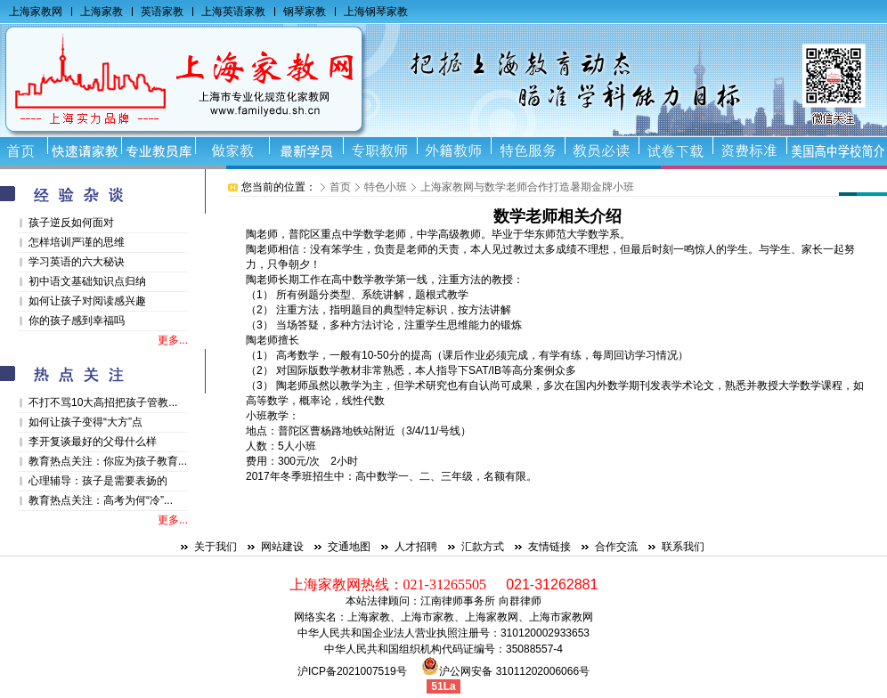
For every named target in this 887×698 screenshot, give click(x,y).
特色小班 (385, 187)
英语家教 (162, 11)
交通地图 (349, 546)
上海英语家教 (233, 11)
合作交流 (616, 546)
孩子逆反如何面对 (71, 222)
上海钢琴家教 (376, 11)
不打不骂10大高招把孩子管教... (102, 402)
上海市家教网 (561, 617)
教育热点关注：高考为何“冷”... (100, 500)
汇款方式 (482, 546)
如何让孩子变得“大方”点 (85, 422)
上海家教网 (35, 11)
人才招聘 (416, 546)
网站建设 (282, 546)
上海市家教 (427, 617)
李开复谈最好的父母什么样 (92, 441)
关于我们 (215, 546)
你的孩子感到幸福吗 (76, 320)
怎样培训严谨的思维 (76, 242)
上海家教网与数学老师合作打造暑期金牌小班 (527, 187)
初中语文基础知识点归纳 (87, 281)
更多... (173, 340)
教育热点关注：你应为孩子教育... (107, 461)
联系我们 (683, 546)
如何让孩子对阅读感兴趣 (87, 301)
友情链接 (549, 546)
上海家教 (101, 11)
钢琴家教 (304, 11)
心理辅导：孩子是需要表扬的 (97, 481)
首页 (340, 187)
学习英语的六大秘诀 (76, 262)
